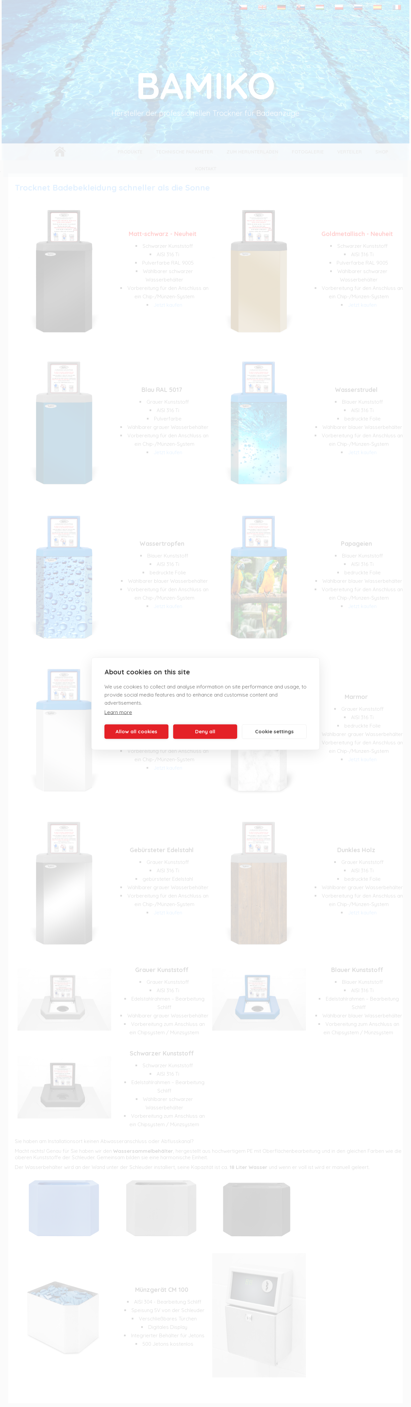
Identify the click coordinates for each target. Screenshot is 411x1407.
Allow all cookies (136, 731)
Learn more (118, 712)
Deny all (205, 731)
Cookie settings (274, 731)
